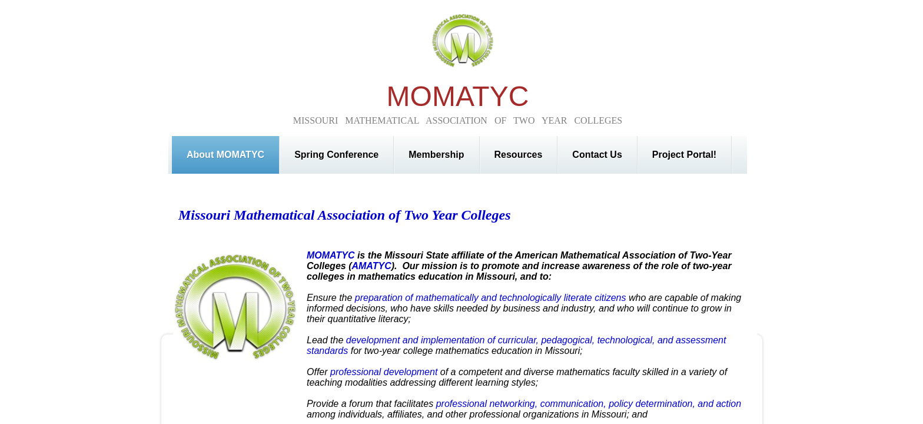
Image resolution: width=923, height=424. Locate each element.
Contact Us (597, 155)
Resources (518, 155)
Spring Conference (336, 155)
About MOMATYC (225, 155)
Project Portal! (684, 155)
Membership (436, 155)
